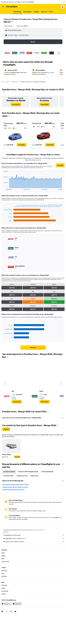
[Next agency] (61, 383)
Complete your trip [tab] (21, 475)
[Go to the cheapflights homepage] (12, 7)
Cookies (31, 2)
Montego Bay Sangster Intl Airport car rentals (16, 484)
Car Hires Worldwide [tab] (47, 471)
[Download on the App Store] (17, 603)
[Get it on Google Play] (6, 603)
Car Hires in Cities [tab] (8, 475)
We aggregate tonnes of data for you (34, 538)
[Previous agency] (4, 383)
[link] (16, 104)
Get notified (51, 72)
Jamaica (7, 81)
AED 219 (7, 22)
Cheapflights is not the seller (34, 535)
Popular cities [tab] (34, 475)
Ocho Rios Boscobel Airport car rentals (14, 489)
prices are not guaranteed (38, 530)
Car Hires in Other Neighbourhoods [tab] (28, 471)
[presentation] (12, 21)
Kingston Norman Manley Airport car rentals (15, 487)
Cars (2, 81)
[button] (64, 2)
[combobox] (9, 26)
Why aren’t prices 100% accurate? (34, 542)
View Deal (17, 456)
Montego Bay (14, 81)
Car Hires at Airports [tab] (9, 471)
